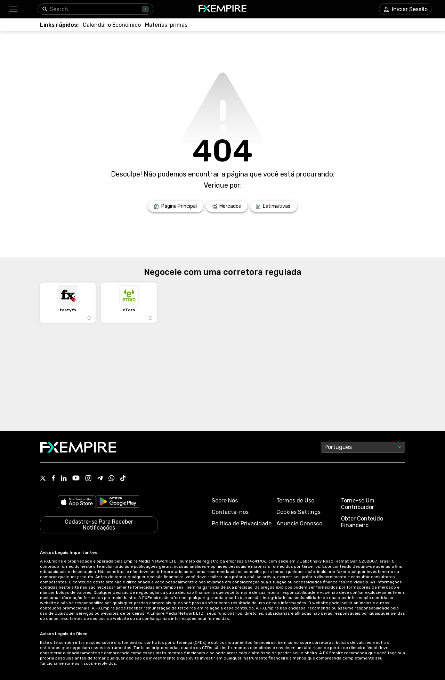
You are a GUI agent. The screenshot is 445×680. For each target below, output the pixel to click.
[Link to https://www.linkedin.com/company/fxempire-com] (63, 479)
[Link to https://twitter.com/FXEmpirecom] (43, 478)
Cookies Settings (298, 512)
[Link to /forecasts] (273, 206)
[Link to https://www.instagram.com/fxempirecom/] (88, 479)
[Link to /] (175, 206)
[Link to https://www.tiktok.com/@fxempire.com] (123, 479)
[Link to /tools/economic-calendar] (112, 25)
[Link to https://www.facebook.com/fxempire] (53, 478)
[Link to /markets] (227, 206)
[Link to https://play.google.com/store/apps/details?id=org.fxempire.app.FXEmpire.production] (118, 502)
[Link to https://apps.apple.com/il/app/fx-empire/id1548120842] (77, 502)
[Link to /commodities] (166, 25)
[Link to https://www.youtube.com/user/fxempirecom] (76, 478)
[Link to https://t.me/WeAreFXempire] (100, 479)
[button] (13, 9)
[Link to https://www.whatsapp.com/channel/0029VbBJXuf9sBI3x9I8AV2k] (111, 479)
